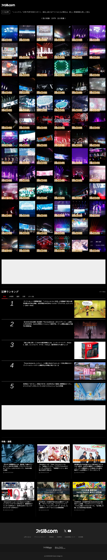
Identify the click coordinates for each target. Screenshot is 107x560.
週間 (17, 296)
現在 (4, 296)
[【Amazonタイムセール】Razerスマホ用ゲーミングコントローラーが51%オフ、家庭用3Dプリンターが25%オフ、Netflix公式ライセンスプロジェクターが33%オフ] (18, 491)
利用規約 (51, 537)
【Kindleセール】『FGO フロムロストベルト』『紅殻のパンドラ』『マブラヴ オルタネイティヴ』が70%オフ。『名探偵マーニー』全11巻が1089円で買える (53, 467)
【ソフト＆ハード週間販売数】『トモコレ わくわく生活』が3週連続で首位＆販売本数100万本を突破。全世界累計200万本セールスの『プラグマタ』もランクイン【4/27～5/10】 (48, 303)
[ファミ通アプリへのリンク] (47, 547)
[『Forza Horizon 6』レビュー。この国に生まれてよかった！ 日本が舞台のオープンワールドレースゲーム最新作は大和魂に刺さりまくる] (89, 371)
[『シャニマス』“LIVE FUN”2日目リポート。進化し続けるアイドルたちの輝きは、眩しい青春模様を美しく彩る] (10, 33)
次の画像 (60, 18)
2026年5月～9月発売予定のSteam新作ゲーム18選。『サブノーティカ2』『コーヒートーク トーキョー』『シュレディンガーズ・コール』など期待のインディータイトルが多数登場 (53, 504)
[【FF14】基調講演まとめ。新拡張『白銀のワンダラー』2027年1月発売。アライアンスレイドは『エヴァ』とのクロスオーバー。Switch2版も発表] (18, 453)
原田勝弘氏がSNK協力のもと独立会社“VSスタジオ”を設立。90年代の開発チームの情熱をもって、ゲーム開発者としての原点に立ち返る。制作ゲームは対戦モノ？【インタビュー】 (88, 467)
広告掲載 (80, 537)
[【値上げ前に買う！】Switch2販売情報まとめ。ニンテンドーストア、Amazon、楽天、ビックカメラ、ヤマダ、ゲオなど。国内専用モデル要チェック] (89, 350)
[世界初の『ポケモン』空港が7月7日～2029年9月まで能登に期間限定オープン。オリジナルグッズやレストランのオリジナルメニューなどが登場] (89, 392)
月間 (23, 296)
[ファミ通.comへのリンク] (8, 5)
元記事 (5, 12)
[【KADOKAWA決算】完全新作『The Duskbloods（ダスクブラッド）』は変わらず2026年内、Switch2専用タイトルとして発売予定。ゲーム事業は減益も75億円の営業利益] (89, 330)
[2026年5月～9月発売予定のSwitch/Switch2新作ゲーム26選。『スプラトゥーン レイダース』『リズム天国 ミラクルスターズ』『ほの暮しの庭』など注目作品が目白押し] (89, 491)
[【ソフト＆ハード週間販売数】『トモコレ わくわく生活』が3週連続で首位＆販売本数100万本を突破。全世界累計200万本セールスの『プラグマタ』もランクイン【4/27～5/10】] (89, 309)
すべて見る (102, 291)
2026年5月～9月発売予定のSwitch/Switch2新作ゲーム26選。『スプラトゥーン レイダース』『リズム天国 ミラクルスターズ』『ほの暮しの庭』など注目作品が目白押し (89, 504)
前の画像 (46, 18)
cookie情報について (70, 537)
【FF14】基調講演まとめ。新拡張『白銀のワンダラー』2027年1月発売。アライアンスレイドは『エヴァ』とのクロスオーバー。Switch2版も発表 (17, 467)
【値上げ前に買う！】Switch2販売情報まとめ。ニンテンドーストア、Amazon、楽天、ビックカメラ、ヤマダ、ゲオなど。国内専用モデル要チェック (47, 343)
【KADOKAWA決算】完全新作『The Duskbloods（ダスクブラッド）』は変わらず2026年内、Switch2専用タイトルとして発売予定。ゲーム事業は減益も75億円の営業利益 (48, 324)
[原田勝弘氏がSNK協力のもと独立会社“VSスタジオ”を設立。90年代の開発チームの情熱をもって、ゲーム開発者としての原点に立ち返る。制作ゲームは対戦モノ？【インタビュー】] (89, 453)
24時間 (11, 296)
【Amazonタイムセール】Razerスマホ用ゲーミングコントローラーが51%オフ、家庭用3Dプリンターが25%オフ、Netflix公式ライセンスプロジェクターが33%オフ (17, 504)
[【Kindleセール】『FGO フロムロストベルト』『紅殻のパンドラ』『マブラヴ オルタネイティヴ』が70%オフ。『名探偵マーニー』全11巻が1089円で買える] (53, 453)
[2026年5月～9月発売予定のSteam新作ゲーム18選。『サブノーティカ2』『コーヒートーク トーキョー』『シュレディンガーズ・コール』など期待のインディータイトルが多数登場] (53, 491)
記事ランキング (10, 291)
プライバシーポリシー (40, 537)
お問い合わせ (27, 537)
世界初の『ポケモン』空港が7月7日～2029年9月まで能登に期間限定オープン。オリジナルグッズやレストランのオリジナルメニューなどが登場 (48, 385)
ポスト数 (31, 296)
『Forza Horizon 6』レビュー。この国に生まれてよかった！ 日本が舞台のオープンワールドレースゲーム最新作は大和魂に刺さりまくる (47, 364)
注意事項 (59, 537)
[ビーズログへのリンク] (60, 547)
